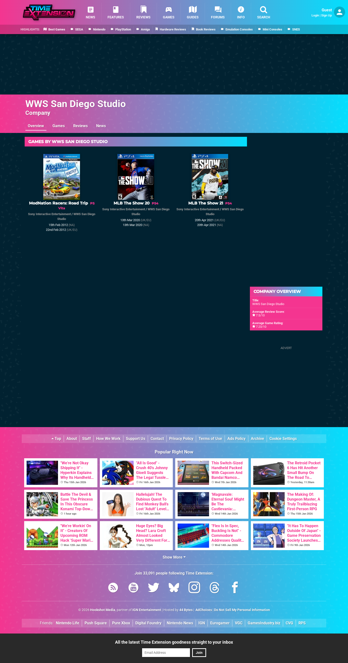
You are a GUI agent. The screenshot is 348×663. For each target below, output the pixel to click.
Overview (36, 126)
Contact (157, 438)
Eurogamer (220, 623)
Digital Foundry (148, 623)
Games (58, 126)
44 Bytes (186, 610)
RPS (302, 623)
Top (56, 438)
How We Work (108, 438)
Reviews (80, 126)
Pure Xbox (121, 623)
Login (315, 15)
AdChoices (203, 610)
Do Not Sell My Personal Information (242, 610)
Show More (174, 557)
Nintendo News (180, 623)
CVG (289, 623)
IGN (201, 623)
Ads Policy (236, 438)
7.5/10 (260, 315)
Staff (86, 438)
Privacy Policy (181, 438)
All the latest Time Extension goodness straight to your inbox (174, 642)
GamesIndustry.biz (264, 623)
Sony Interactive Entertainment (49, 214)
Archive (257, 438)
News (101, 126)
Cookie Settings (283, 438)
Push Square (96, 623)
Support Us (135, 438)
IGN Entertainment (146, 610)
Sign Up (326, 15)
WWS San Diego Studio (75, 103)
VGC (238, 623)
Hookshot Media (102, 610)
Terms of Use (210, 438)
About (71, 438)
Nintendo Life (67, 623)
